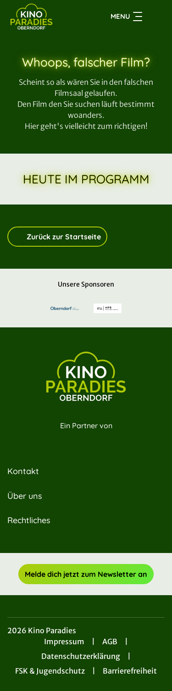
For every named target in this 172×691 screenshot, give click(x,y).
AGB (109, 641)
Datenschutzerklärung (80, 656)
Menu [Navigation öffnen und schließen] (126, 16)
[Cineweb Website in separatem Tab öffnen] (86, 435)
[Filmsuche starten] (155, 16)
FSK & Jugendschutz (50, 670)
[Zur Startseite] (40, 16)
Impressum (64, 641)
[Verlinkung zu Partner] (64, 308)
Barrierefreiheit (130, 670)
